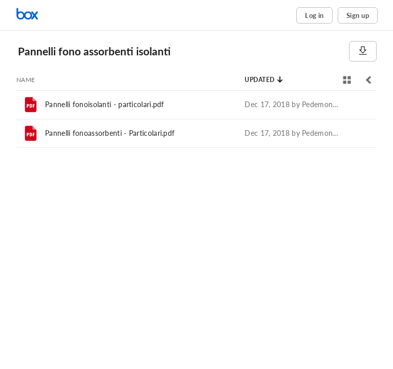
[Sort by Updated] (264, 80)
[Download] (363, 51)
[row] (196, 104)
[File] (30, 104)
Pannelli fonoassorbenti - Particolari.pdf (109, 133)
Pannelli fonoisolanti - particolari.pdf (104, 104)
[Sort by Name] (25, 80)
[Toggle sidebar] (368, 80)
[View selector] (347, 80)
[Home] (58, 15)
